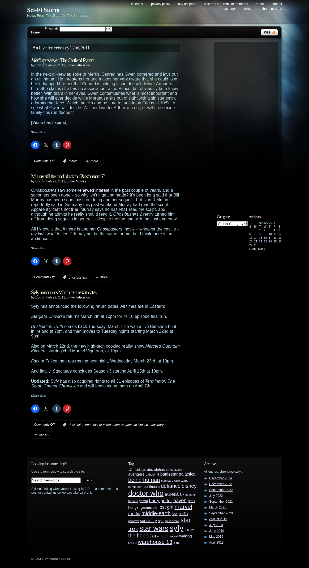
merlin (73, 161)
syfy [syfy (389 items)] (176, 528)
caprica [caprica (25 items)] (166, 480)
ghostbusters (78, 277)
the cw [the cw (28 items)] (189, 530)
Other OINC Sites (271, 9)
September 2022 (221, 490)
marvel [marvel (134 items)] (183, 506)
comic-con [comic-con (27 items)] (135, 486)
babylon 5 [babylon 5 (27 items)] (152, 474)
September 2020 (221, 513)
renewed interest (93, 190)
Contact (277, 4)
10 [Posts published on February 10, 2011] (270, 234)
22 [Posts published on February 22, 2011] (260, 241)
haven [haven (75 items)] (180, 500)
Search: (52, 29)
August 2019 (218, 519)
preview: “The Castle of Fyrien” (63, 60)
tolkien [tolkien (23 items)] (156, 536)
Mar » (261, 248)
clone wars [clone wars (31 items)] (180, 480)
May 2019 (216, 537)
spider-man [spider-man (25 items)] (172, 521)
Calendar (137, 4)
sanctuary (157, 425)
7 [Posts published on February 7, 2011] (255, 234)
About (260, 4)
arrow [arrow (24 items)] (169, 469)
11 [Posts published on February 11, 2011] (275, 234)
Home (35, 32)
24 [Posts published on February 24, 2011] (270, 241)
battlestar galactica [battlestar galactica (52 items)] (178, 474)
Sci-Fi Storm (43, 10)
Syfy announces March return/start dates (63, 292)
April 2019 (216, 542)
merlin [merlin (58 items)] (134, 513)
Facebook (230, 9)
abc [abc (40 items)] (150, 469)
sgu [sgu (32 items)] (161, 521)
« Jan (252, 248)
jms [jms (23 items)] (155, 507)
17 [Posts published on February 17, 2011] (270, 237)
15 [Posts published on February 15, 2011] (260, 237)
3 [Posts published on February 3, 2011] (269, 230)
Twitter (248, 9)
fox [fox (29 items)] (182, 495)
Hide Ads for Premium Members (226, 4)
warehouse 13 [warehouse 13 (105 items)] (155, 542)
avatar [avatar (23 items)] (178, 469)
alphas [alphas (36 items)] (159, 470)
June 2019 (216, 531)
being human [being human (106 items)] (144, 480)
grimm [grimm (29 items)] (143, 501)
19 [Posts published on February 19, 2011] (280, 237)
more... (96, 161)
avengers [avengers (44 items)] (136, 474)
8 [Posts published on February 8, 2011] (260, 234)
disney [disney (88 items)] (189, 486)
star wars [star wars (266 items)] (153, 528)
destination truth (80, 425)
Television (83, 65)
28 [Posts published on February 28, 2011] (255, 245)
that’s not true (65, 209)
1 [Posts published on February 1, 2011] (260, 230)
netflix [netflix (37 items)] (183, 514)
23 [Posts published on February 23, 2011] (265, 241)
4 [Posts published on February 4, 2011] (274, 230)
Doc (38, 65)
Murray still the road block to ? (68, 176)
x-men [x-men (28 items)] (177, 543)
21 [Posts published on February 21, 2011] (255, 241)
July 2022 (216, 496)
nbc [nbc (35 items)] (175, 514)
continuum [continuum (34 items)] (152, 487)
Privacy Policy (160, 4)
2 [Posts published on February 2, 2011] (264, 230)
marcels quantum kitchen (130, 425)
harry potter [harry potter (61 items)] (160, 500)
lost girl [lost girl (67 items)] (165, 507)
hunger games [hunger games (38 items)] (140, 507)
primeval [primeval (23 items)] (133, 521)
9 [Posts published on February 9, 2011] (264, 234)
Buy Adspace (187, 4)
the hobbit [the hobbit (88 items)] (139, 536)
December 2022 (220, 484)
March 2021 (217, 507)
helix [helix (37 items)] (191, 501)
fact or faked (102, 425)
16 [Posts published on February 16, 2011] (265, 237)
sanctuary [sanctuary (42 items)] (148, 521)
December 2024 (220, 478)
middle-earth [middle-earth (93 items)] (156, 513)
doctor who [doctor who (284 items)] (146, 493)
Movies (81, 181)
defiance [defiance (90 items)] (171, 486)
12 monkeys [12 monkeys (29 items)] (137, 470)
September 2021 (221, 501)
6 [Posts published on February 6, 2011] (250, 234)
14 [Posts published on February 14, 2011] (255, 237)
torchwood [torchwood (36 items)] (169, 536)
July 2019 (216, 525)
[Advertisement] (249, 124)
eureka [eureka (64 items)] (172, 494)
